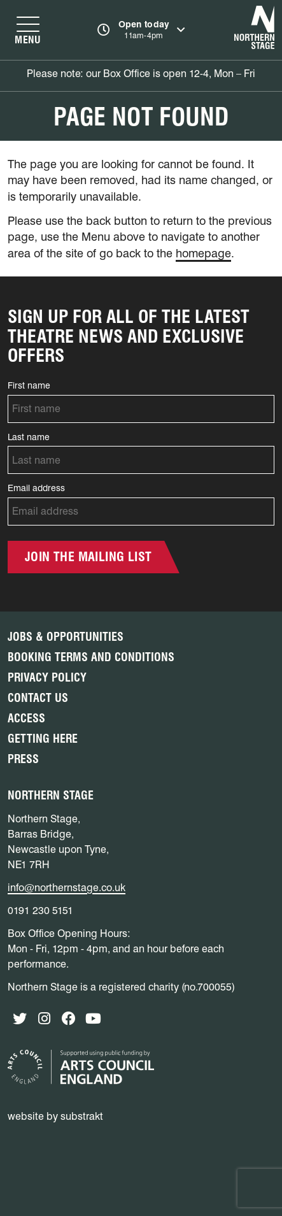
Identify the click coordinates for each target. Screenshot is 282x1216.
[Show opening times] (141, 29)
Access (26, 718)
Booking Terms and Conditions (91, 657)
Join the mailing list (88, 556)
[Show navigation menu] (28, 29)
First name (29, 385)
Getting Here (43, 738)
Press (23, 759)
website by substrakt (55, 1116)
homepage (203, 253)
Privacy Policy (47, 677)
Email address (36, 488)
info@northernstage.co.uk (66, 888)
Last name (29, 437)
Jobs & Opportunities (65, 636)
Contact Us (38, 698)
